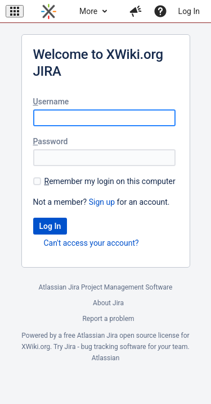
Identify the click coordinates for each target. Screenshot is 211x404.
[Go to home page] (48, 11)
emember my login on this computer (110, 181)
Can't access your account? (91, 242)
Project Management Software (126, 287)
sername (51, 101)
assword (50, 141)
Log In (189, 11)
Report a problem (108, 319)
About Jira (108, 303)
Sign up (102, 202)
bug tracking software (113, 347)
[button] (15, 11)
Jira (112, 335)
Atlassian (106, 358)
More (88, 11)
